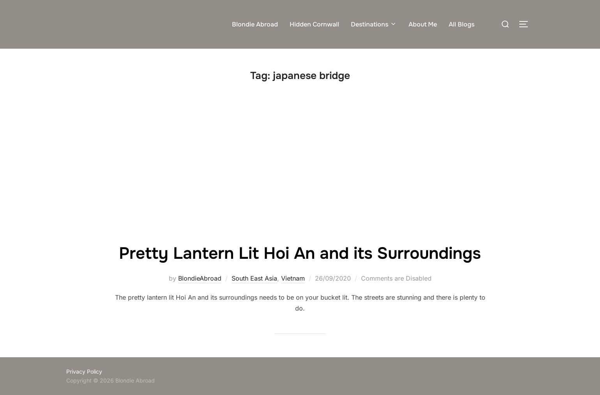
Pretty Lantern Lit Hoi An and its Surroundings (300, 253)
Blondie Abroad (255, 24)
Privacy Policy (84, 371)
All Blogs (461, 24)
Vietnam (293, 278)
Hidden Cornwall (314, 24)
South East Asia (254, 278)
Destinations (374, 24)
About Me (423, 24)
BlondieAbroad (199, 278)
